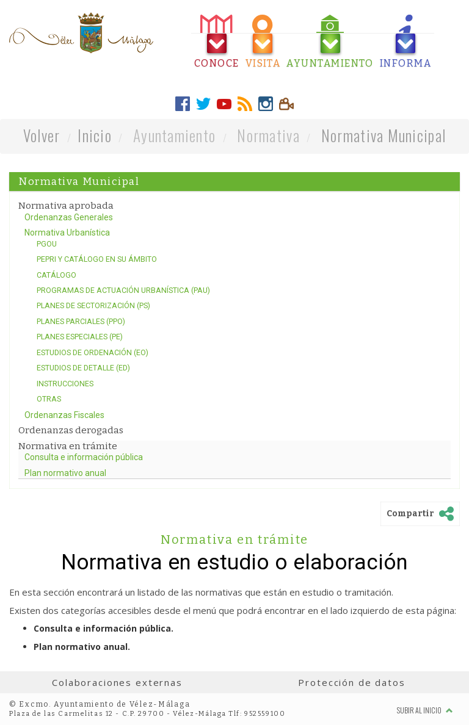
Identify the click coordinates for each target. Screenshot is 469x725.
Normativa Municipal (383, 135)
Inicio (95, 135)
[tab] (216, 42)
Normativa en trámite (235, 539)
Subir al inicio (425, 710)
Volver (41, 135)
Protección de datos (351, 682)
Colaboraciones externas (117, 682)
